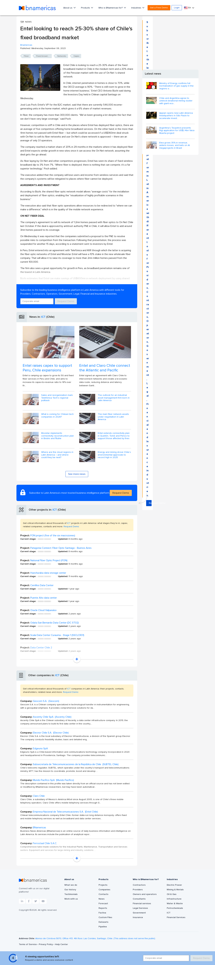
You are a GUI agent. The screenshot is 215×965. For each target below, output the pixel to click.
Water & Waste (175, 903)
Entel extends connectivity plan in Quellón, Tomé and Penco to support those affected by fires (114, 436)
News (101, 899)
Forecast (103, 903)
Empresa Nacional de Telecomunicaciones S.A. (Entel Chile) (65, 811)
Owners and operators (145, 894)
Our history (70, 890)
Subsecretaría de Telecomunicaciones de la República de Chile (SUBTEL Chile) (76, 764)
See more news (76, 474)
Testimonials (70, 894)
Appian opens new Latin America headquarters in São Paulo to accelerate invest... (176, 116)
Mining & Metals (175, 890)
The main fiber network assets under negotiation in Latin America (113, 417)
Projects (103, 885)
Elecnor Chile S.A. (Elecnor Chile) (51, 732)
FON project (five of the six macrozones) (52, 535)
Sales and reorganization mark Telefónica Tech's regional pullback (57, 398)
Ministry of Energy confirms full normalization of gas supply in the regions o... (176, 86)
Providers (138, 890)
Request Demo (66, 301)
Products (86, 8)
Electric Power (174, 885)
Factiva (102, 913)
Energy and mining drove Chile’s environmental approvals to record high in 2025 (114, 455)
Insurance (138, 917)
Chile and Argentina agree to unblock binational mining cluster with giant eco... (175, 101)
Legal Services (140, 908)
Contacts (103, 894)
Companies (104, 890)
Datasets (103, 922)
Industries (136, 8)
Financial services (142, 903)
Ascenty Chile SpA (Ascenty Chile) (52, 717)
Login (177, 8)
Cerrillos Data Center (42, 585)
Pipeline (103, 927)
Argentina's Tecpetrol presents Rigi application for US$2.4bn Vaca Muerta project (176, 130)
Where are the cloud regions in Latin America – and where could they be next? (57, 455)
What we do (70, 885)
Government (139, 913)
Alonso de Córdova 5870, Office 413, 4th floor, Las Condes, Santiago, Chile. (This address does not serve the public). (95, 938)
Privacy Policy (46, 944)
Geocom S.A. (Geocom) (46, 701)
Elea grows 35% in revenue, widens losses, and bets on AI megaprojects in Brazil (174, 145)
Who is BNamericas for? (110, 8)
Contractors (139, 885)
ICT (43, 316)
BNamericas (39, 827)
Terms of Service (28, 944)
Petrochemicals (175, 908)
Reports (103, 908)
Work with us (71, 899)
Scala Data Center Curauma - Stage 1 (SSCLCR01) (57, 635)
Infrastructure (174, 899)
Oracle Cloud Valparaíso (43, 610)
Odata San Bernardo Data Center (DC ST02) (54, 622)
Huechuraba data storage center (48, 573)
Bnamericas (26, 45)
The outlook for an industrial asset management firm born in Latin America (114, 398)
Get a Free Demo (159, 8)
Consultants (139, 899)
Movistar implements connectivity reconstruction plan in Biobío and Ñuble (57, 436)
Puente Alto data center (43, 597)
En (188, 7)
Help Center (61, 944)
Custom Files (105, 917)
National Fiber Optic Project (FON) (48, 560)
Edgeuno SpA (40, 748)
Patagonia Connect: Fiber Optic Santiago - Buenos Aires (61, 548)
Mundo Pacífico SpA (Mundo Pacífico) (53, 780)
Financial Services (176, 917)
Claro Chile (39, 796)
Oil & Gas (171, 894)
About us (68, 8)
